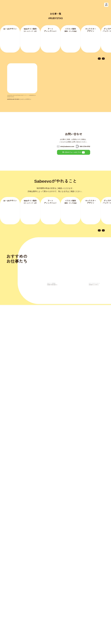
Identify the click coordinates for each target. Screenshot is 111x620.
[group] (61, 272)
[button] (99, 61)
